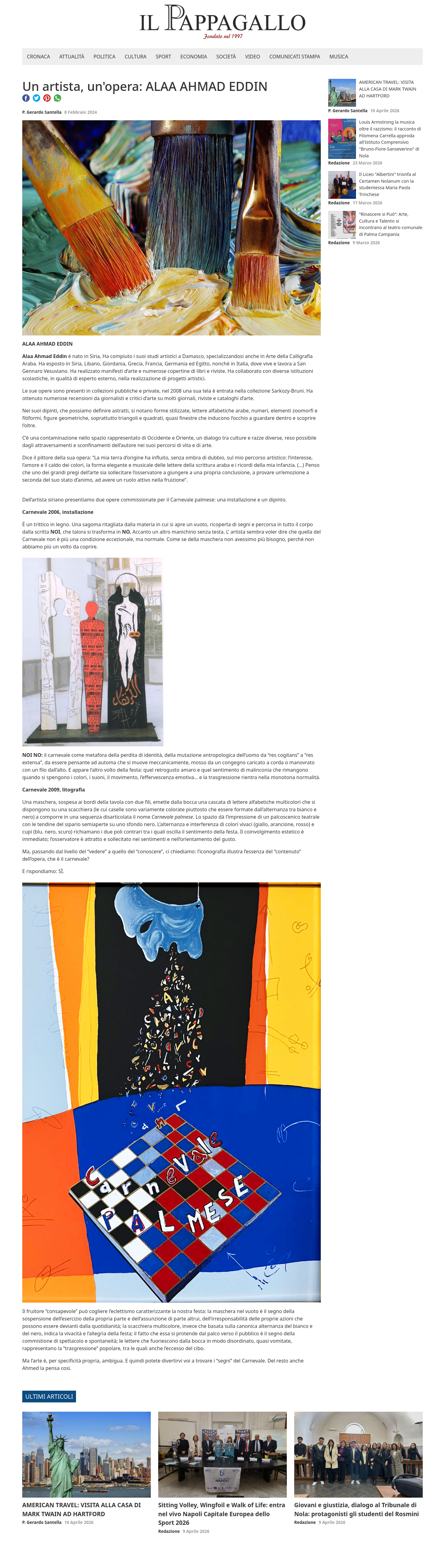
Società (226, 56)
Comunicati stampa (294, 56)
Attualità (71, 56)
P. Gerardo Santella (41, 112)
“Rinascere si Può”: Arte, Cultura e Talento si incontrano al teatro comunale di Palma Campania (390, 224)
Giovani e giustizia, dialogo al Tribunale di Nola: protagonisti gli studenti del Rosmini (356, 1509)
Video (252, 56)
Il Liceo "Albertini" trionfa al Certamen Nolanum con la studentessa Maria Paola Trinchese (387, 184)
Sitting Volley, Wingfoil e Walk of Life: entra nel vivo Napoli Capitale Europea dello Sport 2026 (221, 1514)
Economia (193, 56)
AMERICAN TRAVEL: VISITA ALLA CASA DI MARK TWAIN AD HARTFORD (387, 88)
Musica (338, 56)
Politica (105, 56)
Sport (163, 56)
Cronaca (38, 56)
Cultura (135, 56)
